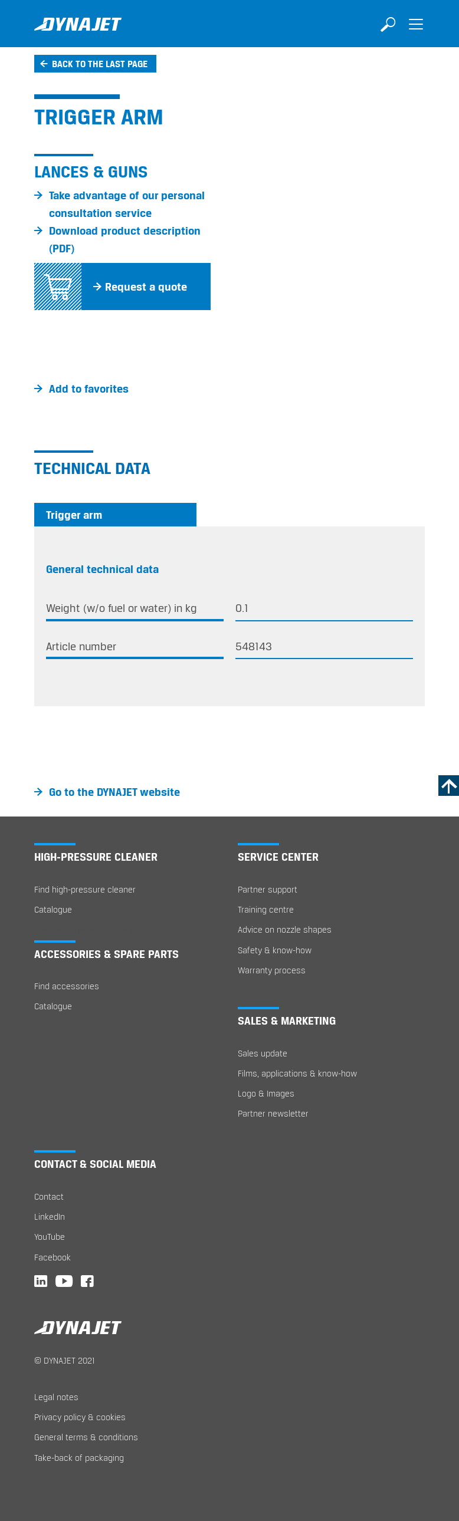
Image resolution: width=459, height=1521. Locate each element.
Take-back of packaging (79, 1458)
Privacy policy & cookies (80, 1417)
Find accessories (66, 986)
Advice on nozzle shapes (285, 929)
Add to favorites (89, 388)
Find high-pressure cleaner (85, 889)
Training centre (266, 909)
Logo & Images (266, 1093)
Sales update (262, 1053)
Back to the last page (99, 63)
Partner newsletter (273, 1113)
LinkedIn (49, 1216)
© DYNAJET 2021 (64, 1360)
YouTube (49, 1237)
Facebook (52, 1257)
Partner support (267, 889)
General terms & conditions (86, 1437)
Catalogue (53, 909)
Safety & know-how (275, 950)
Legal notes (56, 1397)
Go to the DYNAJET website (114, 791)
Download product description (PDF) (125, 239)
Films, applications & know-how (297, 1073)
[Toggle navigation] (416, 32)
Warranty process (272, 970)
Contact (49, 1196)
